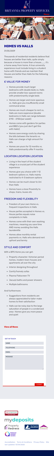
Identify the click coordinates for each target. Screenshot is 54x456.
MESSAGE (24, 362)
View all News (11, 327)
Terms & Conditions (24, 442)
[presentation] (25, 377)
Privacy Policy (39, 442)
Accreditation (10, 442)
